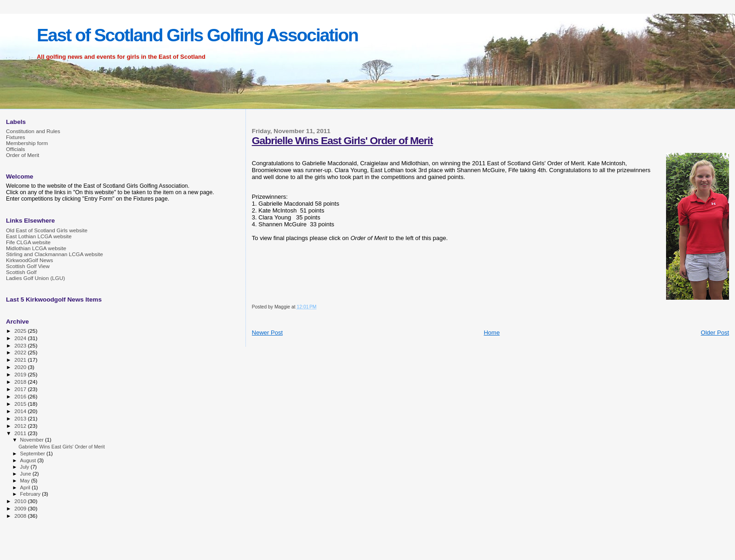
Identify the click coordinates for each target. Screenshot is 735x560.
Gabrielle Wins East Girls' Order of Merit (342, 140)
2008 (21, 516)
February (31, 494)
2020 (21, 367)
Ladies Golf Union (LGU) (35, 278)
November (32, 439)
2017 (21, 389)
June (26, 473)
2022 (21, 352)
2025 (21, 331)
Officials (15, 149)
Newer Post (267, 332)
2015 (21, 404)
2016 (21, 396)
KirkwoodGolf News (29, 260)
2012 (21, 426)
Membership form (27, 143)
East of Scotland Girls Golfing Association (197, 35)
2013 (21, 418)
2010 (21, 501)
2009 (21, 508)
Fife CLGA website (28, 242)
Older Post (715, 332)
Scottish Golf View (28, 266)
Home (492, 332)
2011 (21, 433)
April (26, 487)
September (33, 453)
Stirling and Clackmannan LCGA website (54, 254)
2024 (21, 338)
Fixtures (15, 137)
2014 (21, 411)
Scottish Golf (21, 272)
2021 (21, 360)
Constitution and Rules (33, 131)
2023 (21, 345)
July (25, 467)
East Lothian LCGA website (39, 236)
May (25, 480)
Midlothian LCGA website (36, 248)
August (29, 460)
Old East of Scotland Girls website (46, 230)
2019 (21, 374)
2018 (21, 382)
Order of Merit (22, 155)
